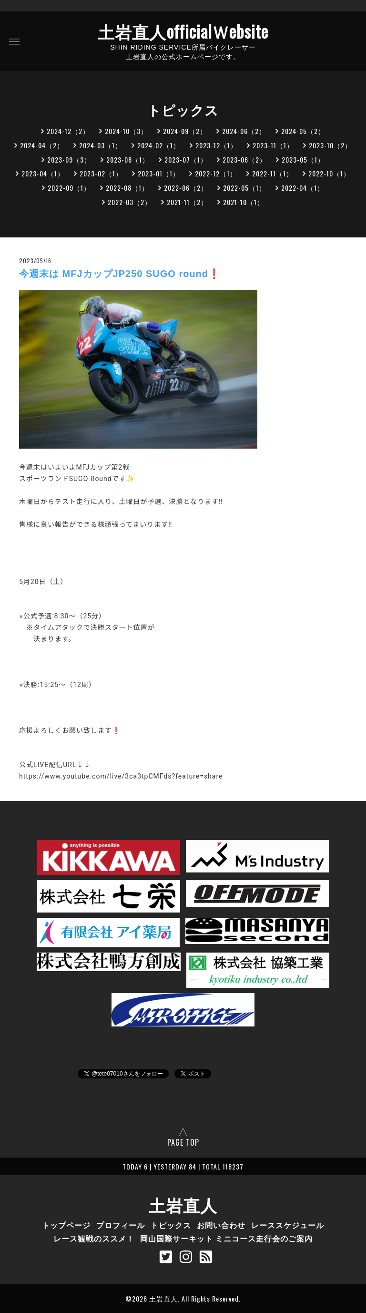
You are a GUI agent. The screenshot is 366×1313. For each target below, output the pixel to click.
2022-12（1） (216, 173)
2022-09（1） (69, 188)
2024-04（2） (42, 145)
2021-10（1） (243, 202)
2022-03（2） (130, 202)
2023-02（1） (101, 173)
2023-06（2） (244, 159)
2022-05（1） (244, 188)
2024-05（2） (303, 131)
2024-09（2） (185, 131)
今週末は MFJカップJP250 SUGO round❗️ (120, 273)
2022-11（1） (272, 173)
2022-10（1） (329, 173)
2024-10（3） (126, 131)
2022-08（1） (127, 188)
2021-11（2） (187, 202)
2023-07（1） (185, 159)
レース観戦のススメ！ (93, 1238)
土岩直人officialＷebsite (183, 31)
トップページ (66, 1225)
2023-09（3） (69, 159)
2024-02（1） (158, 145)
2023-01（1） (159, 173)
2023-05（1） (303, 159)
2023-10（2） (330, 145)
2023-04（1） (42, 173)
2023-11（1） (273, 145)
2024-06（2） (244, 131)
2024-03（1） (100, 145)
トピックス (171, 1225)
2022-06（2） (186, 188)
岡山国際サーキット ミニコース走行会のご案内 (226, 1238)
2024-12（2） (68, 131)
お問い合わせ (221, 1225)
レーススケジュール (287, 1225)
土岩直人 (183, 1204)
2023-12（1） (216, 145)
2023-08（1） (127, 159)
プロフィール (120, 1225)
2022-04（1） (302, 188)
